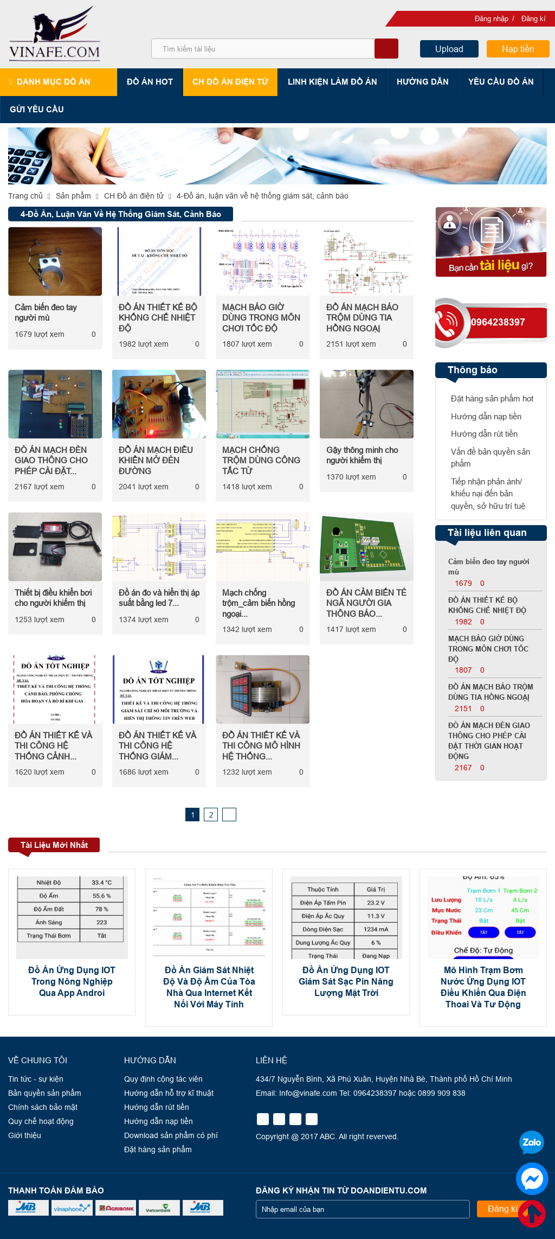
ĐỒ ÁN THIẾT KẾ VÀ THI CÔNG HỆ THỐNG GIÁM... (157, 746)
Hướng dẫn (423, 81)
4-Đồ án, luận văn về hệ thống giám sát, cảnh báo (263, 195)
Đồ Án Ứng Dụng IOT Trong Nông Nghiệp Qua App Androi (71, 982)
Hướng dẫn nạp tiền (486, 416)
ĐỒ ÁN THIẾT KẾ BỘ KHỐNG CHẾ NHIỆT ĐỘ (158, 318)
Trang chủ (25, 195)
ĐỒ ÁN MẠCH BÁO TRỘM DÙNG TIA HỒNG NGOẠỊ (362, 318)
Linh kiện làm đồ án (333, 81)
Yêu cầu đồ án (501, 81)
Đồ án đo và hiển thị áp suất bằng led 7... (159, 598)
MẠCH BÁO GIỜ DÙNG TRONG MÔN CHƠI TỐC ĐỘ (261, 318)
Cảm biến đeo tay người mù (46, 313)
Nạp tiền (518, 49)
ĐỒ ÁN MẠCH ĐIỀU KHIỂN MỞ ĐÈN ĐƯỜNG (156, 460)
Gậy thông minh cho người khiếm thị (362, 455)
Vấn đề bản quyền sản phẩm (490, 458)
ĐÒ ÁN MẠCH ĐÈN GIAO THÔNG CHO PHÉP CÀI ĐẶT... (51, 460)
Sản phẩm (73, 195)
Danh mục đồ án (54, 81)
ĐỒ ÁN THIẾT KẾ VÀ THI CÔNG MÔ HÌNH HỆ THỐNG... (261, 746)
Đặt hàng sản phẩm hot (492, 398)
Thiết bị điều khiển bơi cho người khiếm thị (53, 598)
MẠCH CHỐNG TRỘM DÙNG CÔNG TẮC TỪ (261, 460)
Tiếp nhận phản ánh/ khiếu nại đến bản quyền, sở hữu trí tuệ (488, 493)
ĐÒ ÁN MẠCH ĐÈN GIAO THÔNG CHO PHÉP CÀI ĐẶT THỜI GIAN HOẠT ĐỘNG (489, 741)
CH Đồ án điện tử (231, 81)
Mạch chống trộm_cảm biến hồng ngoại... (258, 603)
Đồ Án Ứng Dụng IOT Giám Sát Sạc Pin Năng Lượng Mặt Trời (346, 982)
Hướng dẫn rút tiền (484, 433)
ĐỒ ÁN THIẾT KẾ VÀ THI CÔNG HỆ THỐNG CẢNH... (53, 746)
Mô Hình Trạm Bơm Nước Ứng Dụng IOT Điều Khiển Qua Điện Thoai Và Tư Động (483, 987)
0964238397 (498, 322)
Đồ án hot (150, 81)
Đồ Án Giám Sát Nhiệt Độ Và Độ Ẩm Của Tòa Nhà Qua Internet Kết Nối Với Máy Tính (209, 987)
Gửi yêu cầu (37, 109)
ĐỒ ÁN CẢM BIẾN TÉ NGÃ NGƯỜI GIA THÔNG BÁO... (366, 603)
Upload (449, 49)
